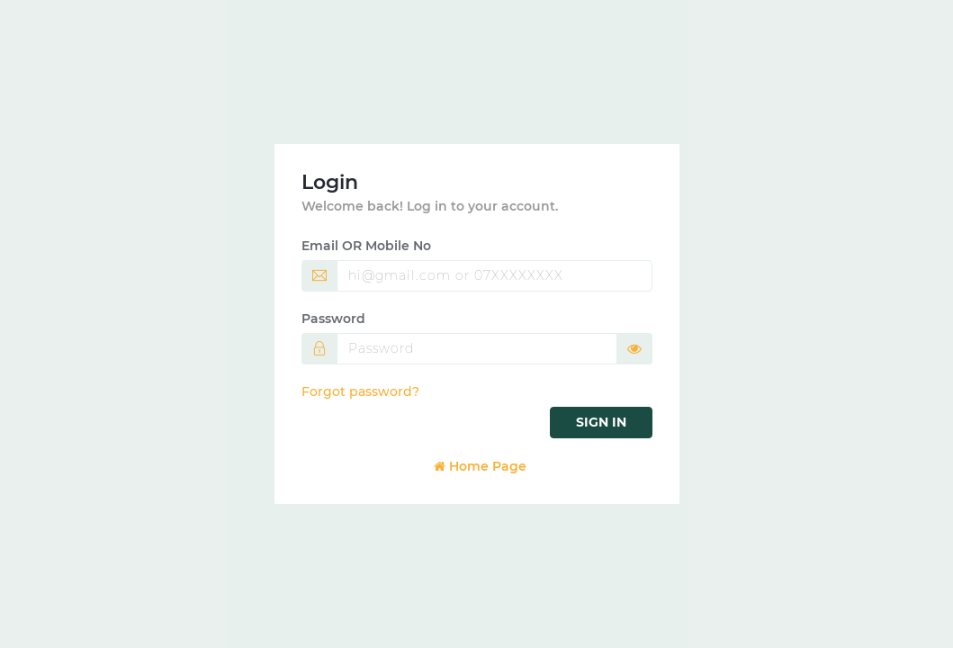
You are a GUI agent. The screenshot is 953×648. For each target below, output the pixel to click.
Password (333, 318)
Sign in (601, 422)
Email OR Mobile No (366, 246)
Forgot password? (360, 391)
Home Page (480, 466)
